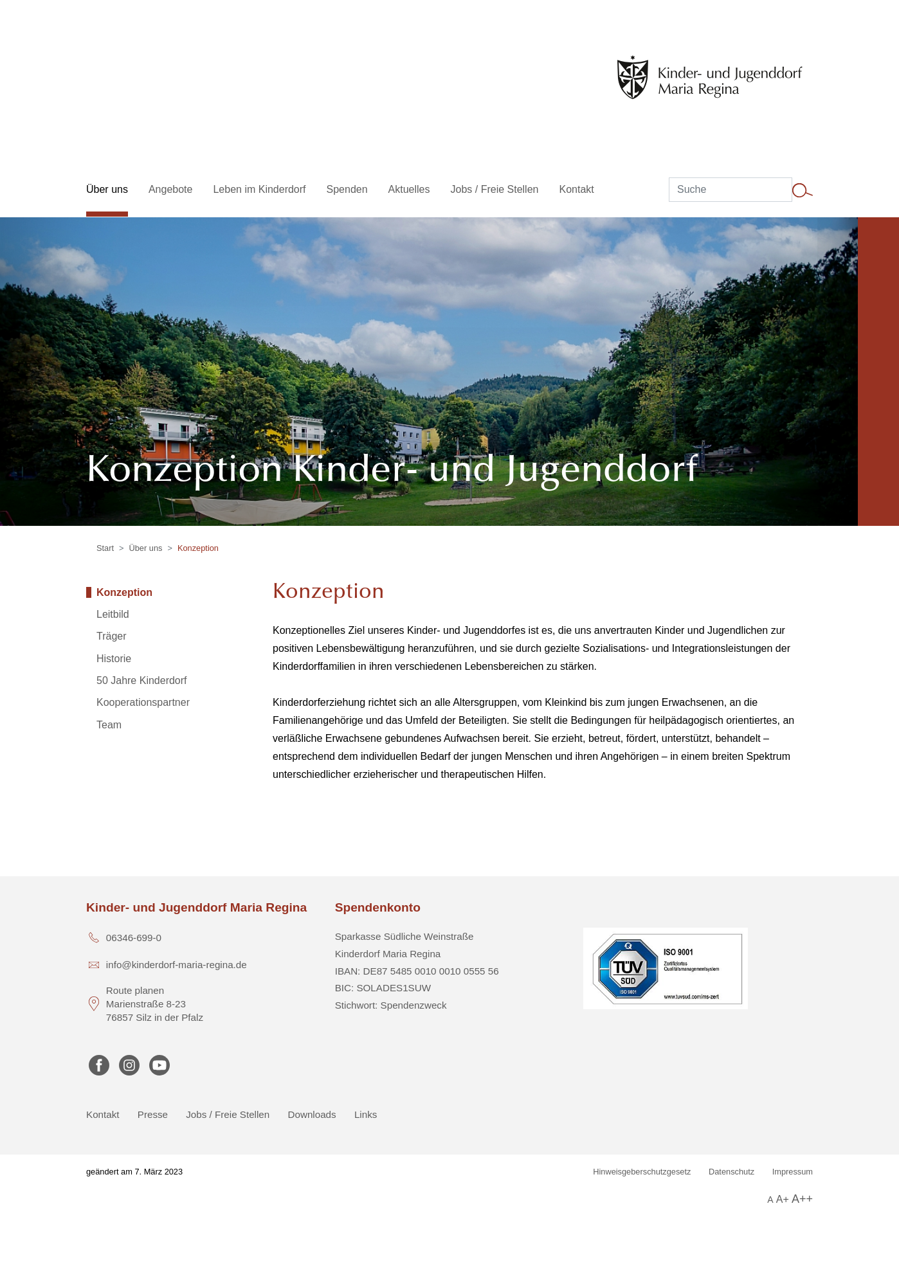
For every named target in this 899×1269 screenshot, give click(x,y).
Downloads (312, 1114)
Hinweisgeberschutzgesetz (642, 1171)
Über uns (146, 548)
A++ (802, 1198)
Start (105, 548)
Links (365, 1114)
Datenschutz (731, 1171)
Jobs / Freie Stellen (227, 1114)
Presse (153, 1114)
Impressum (792, 1171)
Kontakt (103, 1114)
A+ (782, 1199)
